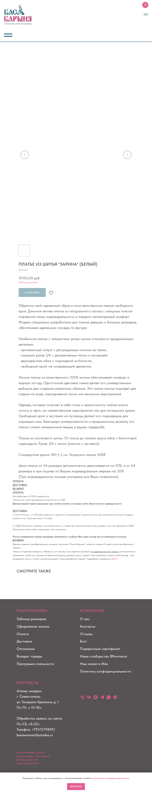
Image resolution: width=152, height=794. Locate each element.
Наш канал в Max (94, 664)
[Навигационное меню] (146, 14)
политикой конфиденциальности (111, 778)
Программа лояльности (35, 664)
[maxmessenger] (95, 697)
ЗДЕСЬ (114, 558)
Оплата (23, 634)
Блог (83, 641)
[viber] (115, 697)
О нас (85, 619)
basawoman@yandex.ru (35, 735)
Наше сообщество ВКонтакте (103, 656)
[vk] (88, 697)
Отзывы (86, 634)
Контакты (87, 626)
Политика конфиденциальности (105, 671)
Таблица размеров (28, 282)
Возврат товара (29, 656)
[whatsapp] (108, 697)
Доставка (24, 641)
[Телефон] (82, 697)
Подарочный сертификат (100, 649)
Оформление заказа (33, 626)
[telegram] (102, 697)
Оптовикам (26, 649)
